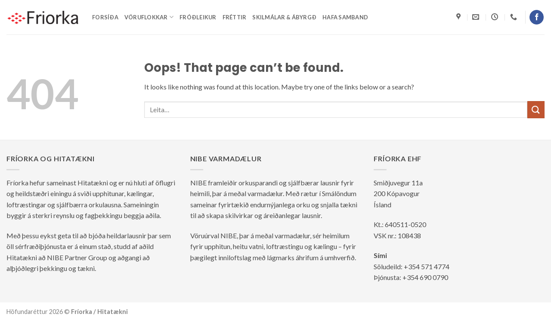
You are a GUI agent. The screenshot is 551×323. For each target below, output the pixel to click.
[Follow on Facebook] (536, 17)
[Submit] (536, 109)
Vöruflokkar (148, 17)
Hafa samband (345, 17)
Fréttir (235, 17)
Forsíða (105, 17)
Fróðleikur (198, 17)
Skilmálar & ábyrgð (284, 17)
